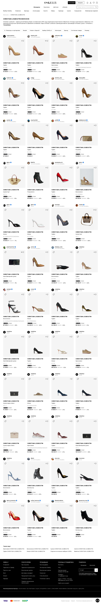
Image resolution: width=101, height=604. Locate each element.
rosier (80, 35)
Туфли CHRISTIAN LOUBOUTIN (12, 551)
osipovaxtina (10, 35)
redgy (32, 78)
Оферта (73, 600)
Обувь (53, 11)
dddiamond (82, 120)
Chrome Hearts (22, 588)
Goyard (37, 588)
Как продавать (44, 564)
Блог (4, 573)
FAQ (59, 567)
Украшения (77, 11)
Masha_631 (34, 35)
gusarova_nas (83, 500)
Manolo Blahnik (62, 588)
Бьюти (46, 11)
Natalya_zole (58, 247)
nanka (81, 204)
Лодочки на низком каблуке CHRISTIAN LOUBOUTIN (62, 551)
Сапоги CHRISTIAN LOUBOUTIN (83, 549)
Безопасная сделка (27, 570)
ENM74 (33, 162)
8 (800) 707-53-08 (63, 572)
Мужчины (46, 7)
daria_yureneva (11, 500)
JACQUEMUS (43, 588)
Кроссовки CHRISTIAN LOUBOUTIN (13, 549)
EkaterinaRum (59, 500)
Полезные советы (26, 578)
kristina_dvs (58, 78)
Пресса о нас (7, 570)
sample (9, 289)
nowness (81, 458)
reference (58, 35)
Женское (6, 15)
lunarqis (57, 204)
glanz (8, 162)
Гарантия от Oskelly (8, 567)
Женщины (37, 7)
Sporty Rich (81, 588)
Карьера (5, 578)
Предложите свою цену (28, 576)
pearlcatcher (10, 247)
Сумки (69, 11)
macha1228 (34, 120)
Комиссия (42, 573)
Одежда (60, 11)
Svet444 (9, 78)
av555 (56, 120)
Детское (55, 7)
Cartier (49, 588)
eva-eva (57, 458)
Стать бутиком (44, 576)
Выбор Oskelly (7, 11)
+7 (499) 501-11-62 (63, 576)
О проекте (6, 564)
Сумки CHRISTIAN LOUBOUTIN (59, 549)
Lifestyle (64, 7)
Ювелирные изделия (91, 11)
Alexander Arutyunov (72, 588)
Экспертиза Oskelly (45, 567)
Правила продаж (65, 600)
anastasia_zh (59, 162)
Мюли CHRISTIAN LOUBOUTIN (36, 551)
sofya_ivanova (35, 500)
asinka (8, 120)
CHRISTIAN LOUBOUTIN (11, 63)
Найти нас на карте (63, 583)
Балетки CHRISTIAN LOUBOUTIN (84, 551)
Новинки (18, 11)
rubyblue (81, 247)
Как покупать (25, 564)
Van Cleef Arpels (31, 588)
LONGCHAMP (55, 588)
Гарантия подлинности (28, 567)
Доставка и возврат (27, 573)
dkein (32, 458)
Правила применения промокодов (27, 582)
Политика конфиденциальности (84, 600)
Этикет (5, 576)
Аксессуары (36, 11)
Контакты (60, 564)
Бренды (26, 11)
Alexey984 (82, 78)
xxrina (32, 247)
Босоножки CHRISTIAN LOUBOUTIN (37, 549)
